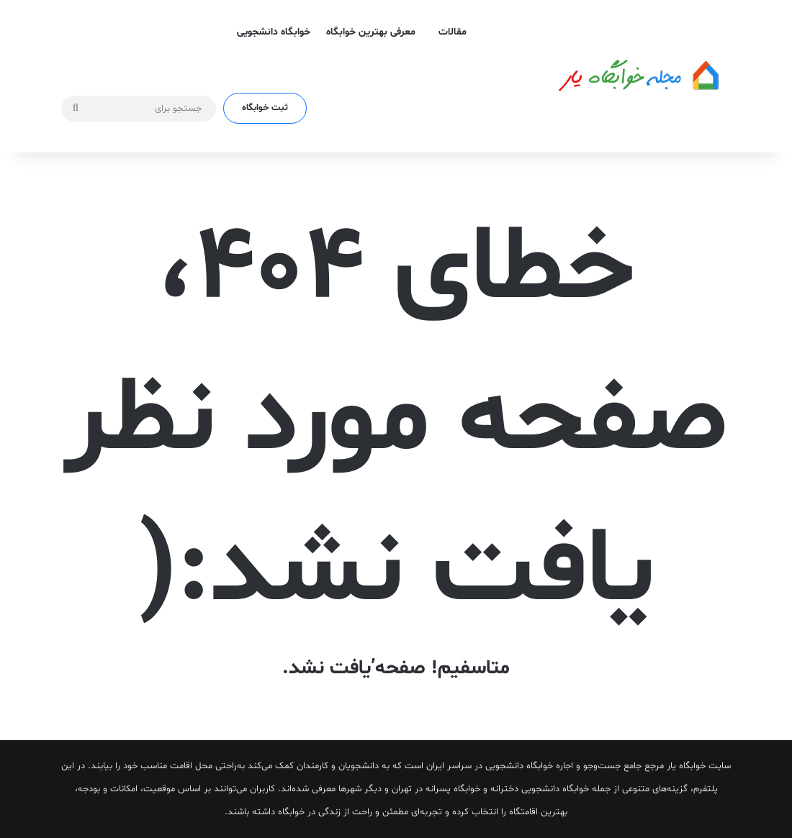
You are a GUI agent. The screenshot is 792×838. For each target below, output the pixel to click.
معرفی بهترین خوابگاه (370, 32)
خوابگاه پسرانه (453, 789)
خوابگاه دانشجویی (273, 32)
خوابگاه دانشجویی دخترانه (539, 789)
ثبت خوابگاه (265, 107)
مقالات (452, 32)
